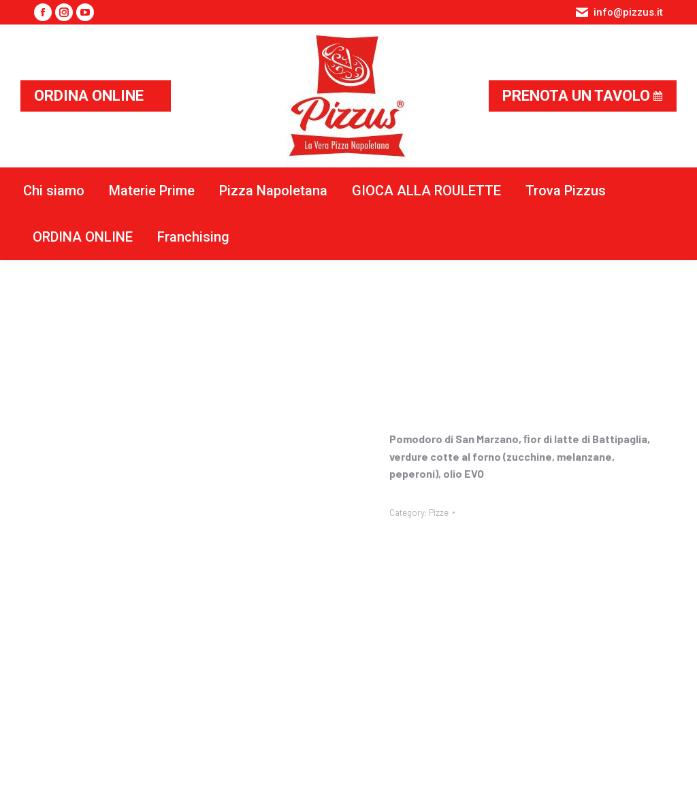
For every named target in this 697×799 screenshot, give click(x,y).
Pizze (439, 512)
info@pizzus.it (618, 12)
